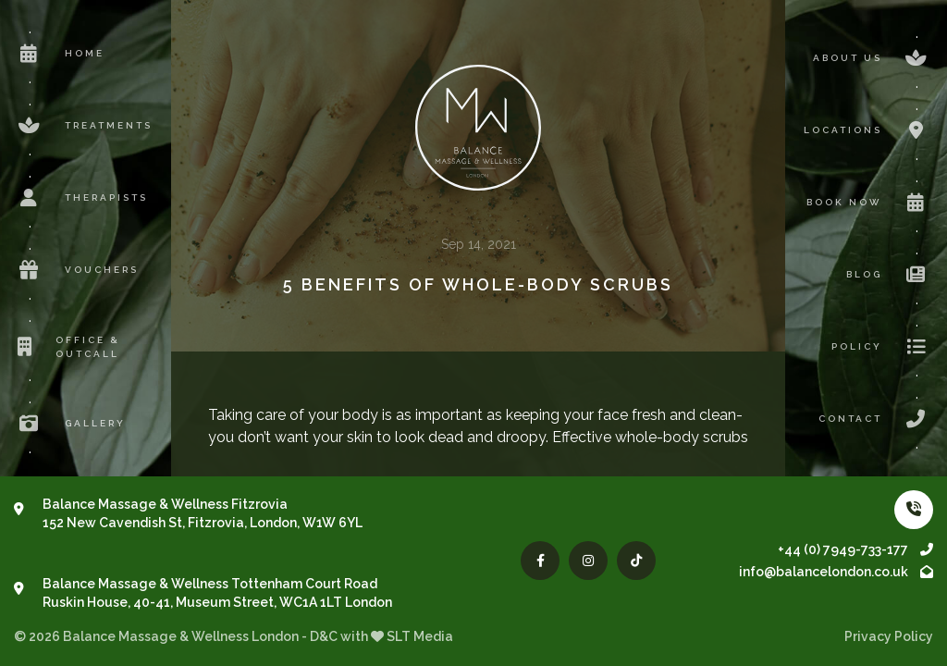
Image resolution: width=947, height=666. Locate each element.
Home (59, 53)
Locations (868, 130)
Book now (869, 202)
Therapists (81, 198)
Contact (875, 419)
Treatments (83, 126)
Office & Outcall (67, 347)
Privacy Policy (888, 636)
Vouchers (76, 270)
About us (873, 58)
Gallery (70, 423)
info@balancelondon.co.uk (836, 571)
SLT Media (420, 636)
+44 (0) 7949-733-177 (855, 549)
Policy (882, 347)
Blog (889, 274)
